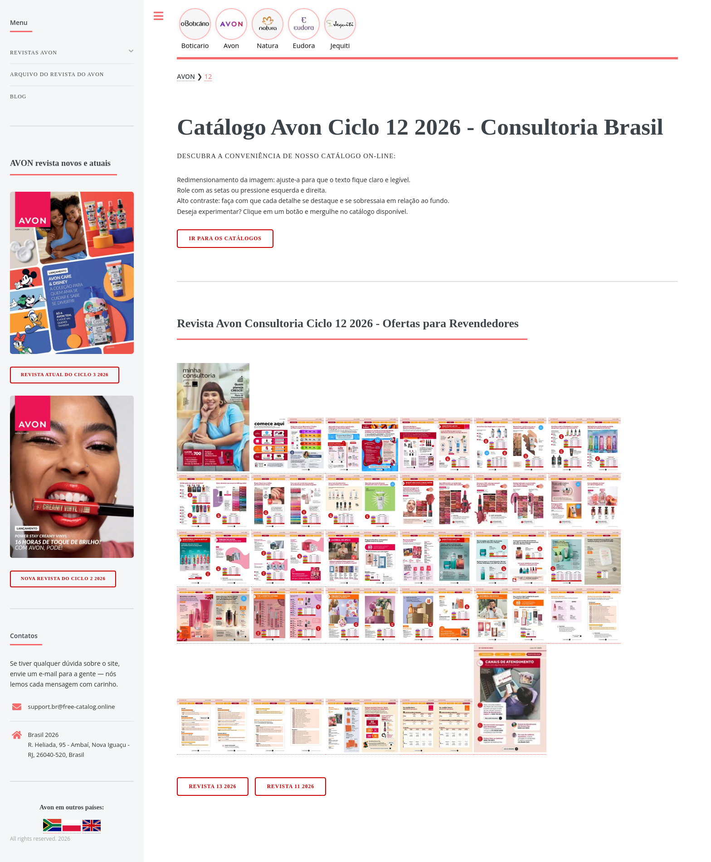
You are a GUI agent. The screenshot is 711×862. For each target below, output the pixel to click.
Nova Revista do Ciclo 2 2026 (63, 578)
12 (208, 76)
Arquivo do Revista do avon (57, 74)
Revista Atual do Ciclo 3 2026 (64, 374)
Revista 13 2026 (213, 786)
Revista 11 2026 (290, 786)
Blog (18, 96)
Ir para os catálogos (225, 239)
